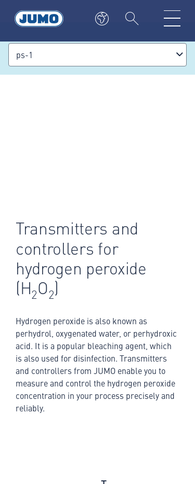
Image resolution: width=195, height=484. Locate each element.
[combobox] (97, 54)
